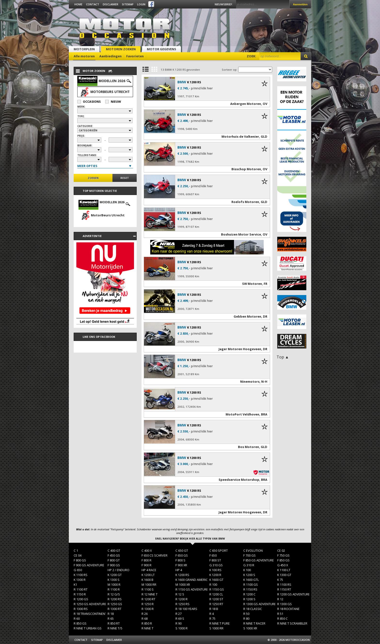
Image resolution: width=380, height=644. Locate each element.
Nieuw (113, 102)
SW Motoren (252, 283)
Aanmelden (300, 4)
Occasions (89, 102)
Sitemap (128, 4)
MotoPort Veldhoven (242, 414)
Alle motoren (84, 56)
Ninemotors (250, 381)
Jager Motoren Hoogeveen (240, 349)
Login (141, 4)
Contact (92, 4)
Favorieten (135, 56)
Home (78, 4)
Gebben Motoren (247, 316)
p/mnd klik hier (202, 88)
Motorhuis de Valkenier (240, 136)
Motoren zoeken (121, 49)
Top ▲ (283, 357)
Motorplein (84, 49)
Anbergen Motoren (245, 104)
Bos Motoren (248, 447)
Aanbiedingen (110, 56)
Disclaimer (110, 4)
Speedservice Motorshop (239, 479)
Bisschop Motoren (246, 169)
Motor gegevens (161, 49)
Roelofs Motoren (245, 202)
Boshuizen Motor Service (241, 234)
